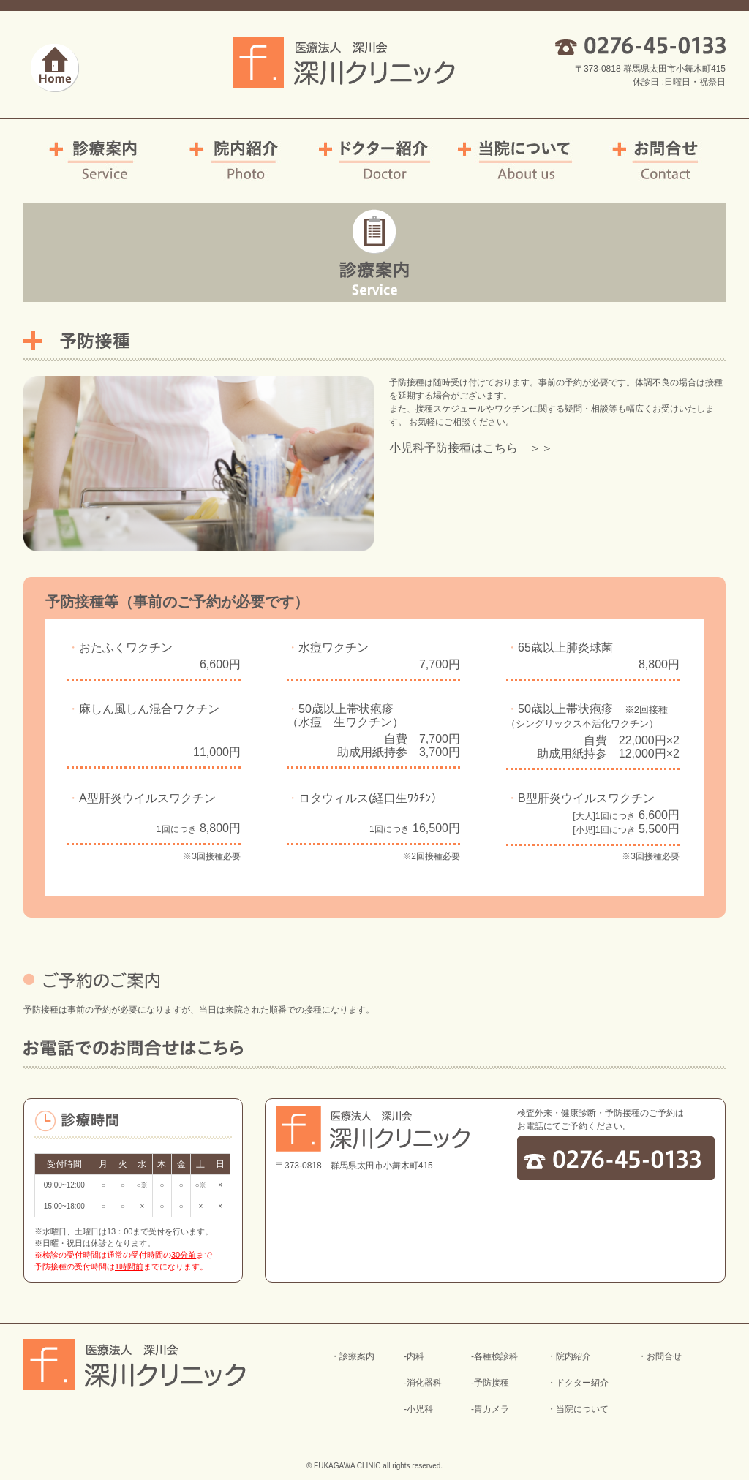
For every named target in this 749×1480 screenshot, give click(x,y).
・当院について (578, 1409)
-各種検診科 (494, 1356)
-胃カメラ (490, 1409)
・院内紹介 (569, 1356)
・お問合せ (660, 1356)
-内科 (414, 1356)
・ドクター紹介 (578, 1383)
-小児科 (418, 1409)
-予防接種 (490, 1383)
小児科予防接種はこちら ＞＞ (471, 448)
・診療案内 (352, 1356)
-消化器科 (423, 1383)
